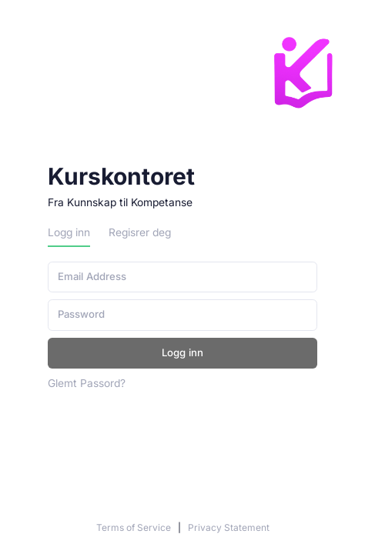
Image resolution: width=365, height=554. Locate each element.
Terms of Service (134, 527)
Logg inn (182, 352)
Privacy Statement (229, 527)
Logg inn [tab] (69, 232)
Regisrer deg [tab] (140, 232)
